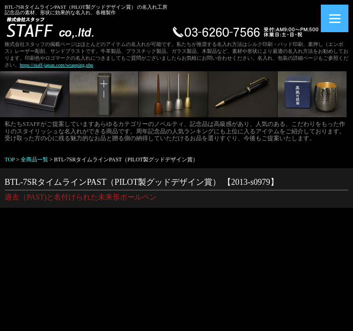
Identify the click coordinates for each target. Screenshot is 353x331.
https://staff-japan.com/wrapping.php (56, 65)
